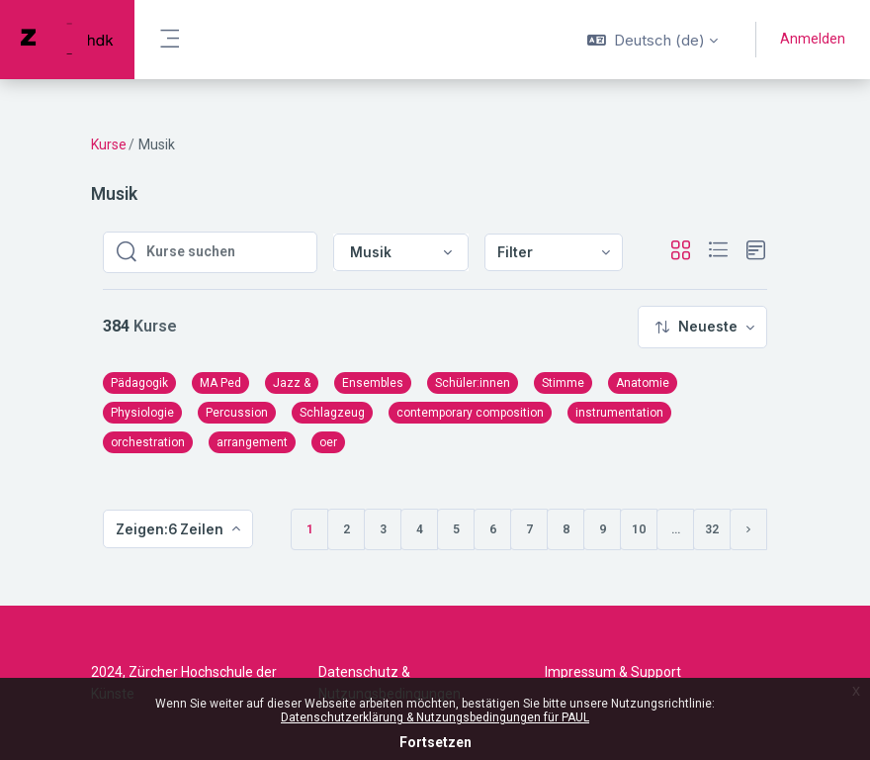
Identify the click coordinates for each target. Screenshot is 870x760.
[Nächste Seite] (748, 529)
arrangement (252, 442)
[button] (652, 39)
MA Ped (220, 383)
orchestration (148, 442)
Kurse (109, 144)
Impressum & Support (613, 672)
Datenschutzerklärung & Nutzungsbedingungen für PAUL (435, 717)
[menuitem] (553, 253)
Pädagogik (139, 383)
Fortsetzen (435, 742)
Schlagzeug (332, 413)
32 (712, 529)
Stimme (563, 383)
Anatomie (642, 383)
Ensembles (372, 383)
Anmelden (812, 39)
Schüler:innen (472, 383)
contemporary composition (470, 413)
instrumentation (619, 413)
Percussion (237, 413)
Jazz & (291, 383)
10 (639, 529)
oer (328, 442)
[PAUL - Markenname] (67, 39)
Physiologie (142, 413)
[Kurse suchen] (225, 252)
